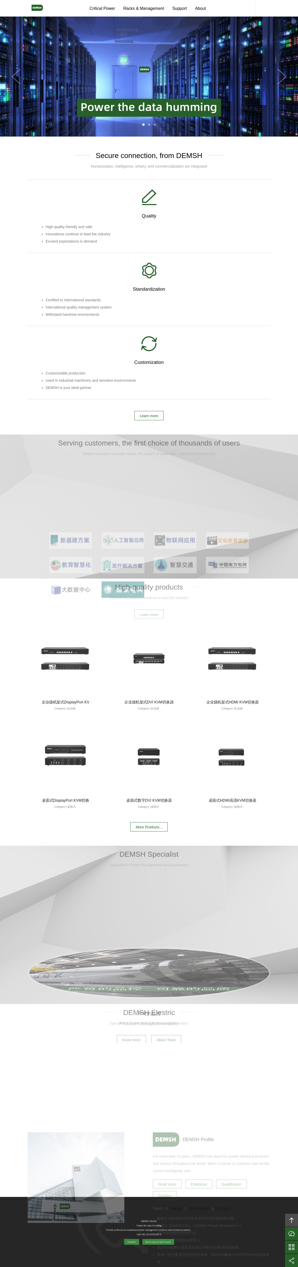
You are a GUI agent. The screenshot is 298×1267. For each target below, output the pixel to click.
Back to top (291, 1220)
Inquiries (291, 1233)
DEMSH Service (247, 8)
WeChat (291, 1247)
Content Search (263, 8)
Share (291, 1260)
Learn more (149, 279)
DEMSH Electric (39, 8)
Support (179, 8)
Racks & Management (143, 8)
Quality (68, 217)
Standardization (149, 217)
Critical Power (102, 8)
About (200, 8)
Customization (230, 217)
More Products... (149, 688)
